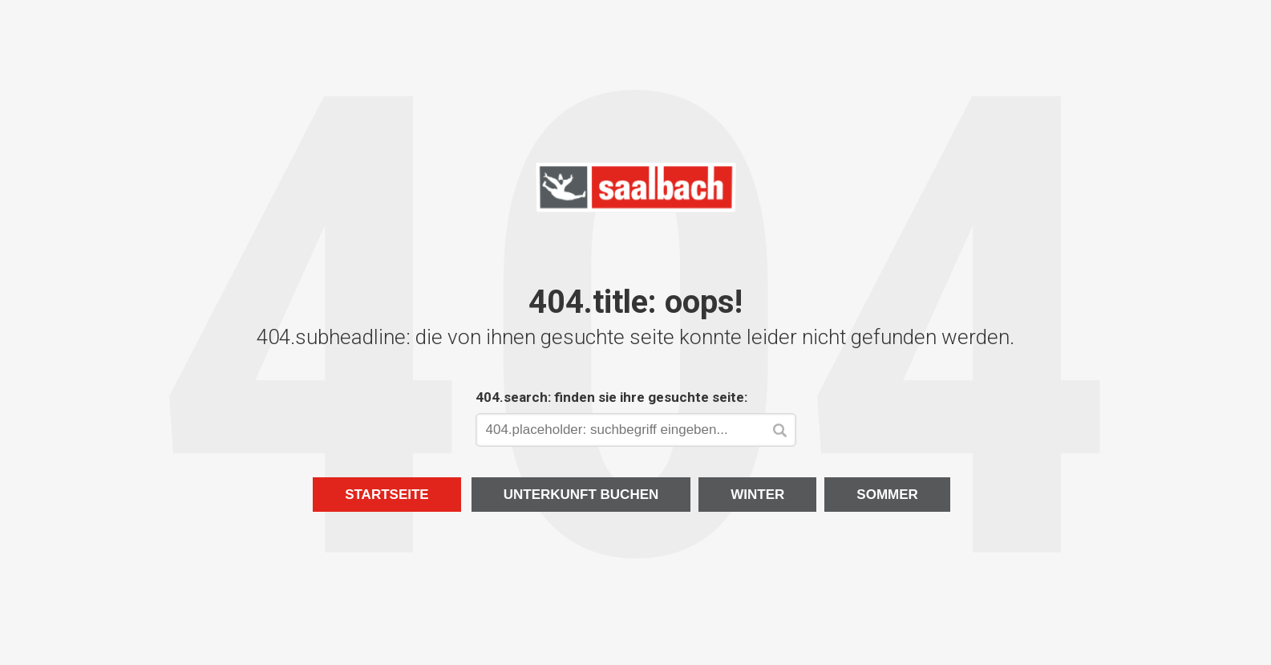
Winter (757, 494)
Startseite (387, 494)
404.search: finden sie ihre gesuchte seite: (611, 397)
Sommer (887, 494)
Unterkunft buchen (581, 494)
